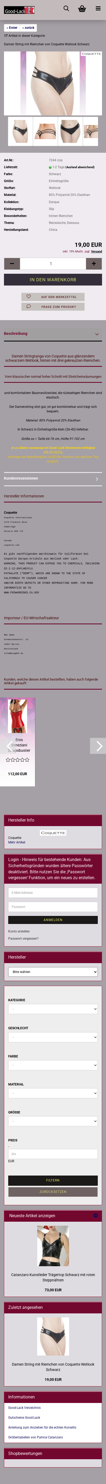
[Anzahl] (53, 264)
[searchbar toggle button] (66, 8)
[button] (12, 264)
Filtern (53, 1180)
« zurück (28, 28)
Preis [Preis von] (12, 1140)
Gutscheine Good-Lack (24, 1417)
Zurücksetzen (53, 1192)
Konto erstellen (19, 931)
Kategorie (16, 1000)
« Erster (12, 28)
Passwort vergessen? (23, 938)
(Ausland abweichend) (80, 167)
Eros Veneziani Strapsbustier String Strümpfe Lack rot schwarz (19, 745)
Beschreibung (15, 333)
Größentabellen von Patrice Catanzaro (35, 1437)
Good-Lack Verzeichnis (24, 1408)
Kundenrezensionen (21, 478)
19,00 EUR (53, 1379)
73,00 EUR (53, 1290)
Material (16, 1084)
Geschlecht (18, 1028)
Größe (14, 1112)
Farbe (13, 1056)
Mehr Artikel (16, 842)
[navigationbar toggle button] (98, 8)
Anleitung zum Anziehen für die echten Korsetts (42, 1427)
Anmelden (53, 920)
